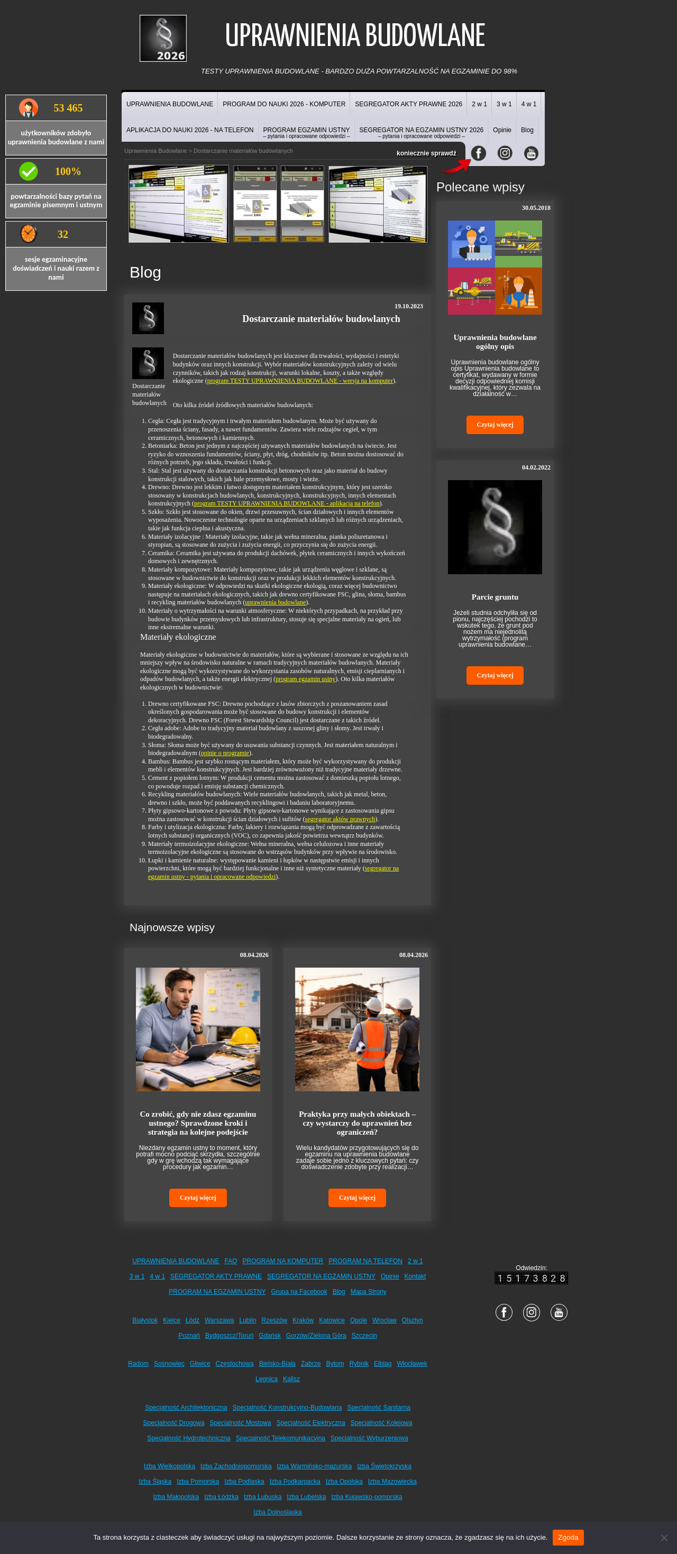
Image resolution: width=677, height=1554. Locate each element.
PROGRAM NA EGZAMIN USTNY (217, 1291)
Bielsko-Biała (277, 1363)
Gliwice (200, 1363)
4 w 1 (529, 104)
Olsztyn (412, 1320)
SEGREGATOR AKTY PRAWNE (216, 1276)
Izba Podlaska (244, 1481)
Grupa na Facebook (299, 1291)
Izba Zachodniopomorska (236, 1466)
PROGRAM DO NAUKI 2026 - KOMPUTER (284, 104)
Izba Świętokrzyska (384, 1466)
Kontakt (415, 1276)
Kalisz (291, 1379)
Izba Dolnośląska (277, 1512)
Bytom (335, 1363)
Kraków (303, 1320)
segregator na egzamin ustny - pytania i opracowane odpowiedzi (273, 872)
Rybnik (359, 1363)
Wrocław (384, 1320)
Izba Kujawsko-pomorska (366, 1497)
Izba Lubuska (262, 1497)
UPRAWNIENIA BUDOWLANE (169, 104)
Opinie (502, 130)
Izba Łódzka (221, 1497)
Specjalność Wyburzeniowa (369, 1438)
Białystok (145, 1320)
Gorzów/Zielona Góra (316, 1335)
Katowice (332, 1320)
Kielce (171, 1320)
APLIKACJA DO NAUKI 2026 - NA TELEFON (190, 130)
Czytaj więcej (198, 1197)
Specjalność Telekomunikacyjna (280, 1438)
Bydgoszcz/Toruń (229, 1335)
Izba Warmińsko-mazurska (314, 1466)
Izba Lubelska (306, 1497)
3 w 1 (504, 104)
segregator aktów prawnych (340, 819)
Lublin (248, 1320)
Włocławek (412, 1363)
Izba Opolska (344, 1481)
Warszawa (219, 1320)
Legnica (266, 1379)
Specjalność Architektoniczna (186, 1407)
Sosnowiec (169, 1363)
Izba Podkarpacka (295, 1481)
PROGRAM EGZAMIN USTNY (307, 132)
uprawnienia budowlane (275, 602)
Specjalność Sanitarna (378, 1407)
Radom (138, 1363)
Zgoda (568, 1537)
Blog (527, 130)
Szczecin (364, 1335)
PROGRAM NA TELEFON (365, 1261)
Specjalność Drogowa (174, 1423)
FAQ (231, 1261)
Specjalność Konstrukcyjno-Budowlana (287, 1407)
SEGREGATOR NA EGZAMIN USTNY (321, 1276)
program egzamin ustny (305, 679)
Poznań (189, 1335)
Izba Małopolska (176, 1497)
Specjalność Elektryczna (311, 1423)
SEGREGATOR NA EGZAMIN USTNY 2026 (422, 132)
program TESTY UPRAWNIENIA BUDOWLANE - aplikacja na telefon (287, 503)
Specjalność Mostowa (240, 1423)
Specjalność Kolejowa (382, 1423)
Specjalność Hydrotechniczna (188, 1438)
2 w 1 (479, 104)
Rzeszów (275, 1320)
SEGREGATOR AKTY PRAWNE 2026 (408, 104)
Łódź (192, 1320)
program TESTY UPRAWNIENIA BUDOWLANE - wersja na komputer (300, 380)
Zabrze (311, 1363)
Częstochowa (235, 1363)
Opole (358, 1320)
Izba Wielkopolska (169, 1466)
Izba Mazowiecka (392, 1481)
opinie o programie (225, 753)
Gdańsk (269, 1335)
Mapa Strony (369, 1291)
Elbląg (382, 1363)
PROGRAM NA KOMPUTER (283, 1261)
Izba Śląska (155, 1481)
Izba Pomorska (198, 1481)
